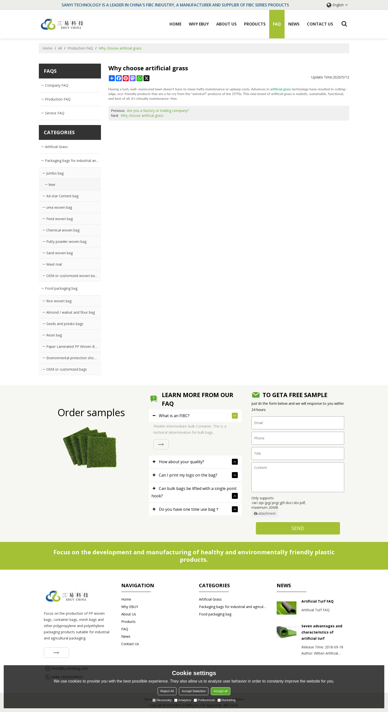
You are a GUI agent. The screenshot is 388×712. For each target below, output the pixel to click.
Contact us (320, 24)
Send (297, 528)
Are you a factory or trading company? (158, 110)
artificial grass (280, 89)
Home (175, 24)
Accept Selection (194, 691)
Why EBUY (199, 24)
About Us (226, 24)
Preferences (204, 700)
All (60, 48)
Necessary (161, 700)
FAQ (277, 24)
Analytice (182, 700)
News (293, 24)
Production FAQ (80, 48)
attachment (264, 513)
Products (255, 24)
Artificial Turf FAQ (317, 601)
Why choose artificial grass (142, 115)
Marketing (227, 700)
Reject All (167, 691)
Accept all (220, 691)
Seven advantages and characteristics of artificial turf (321, 632)
